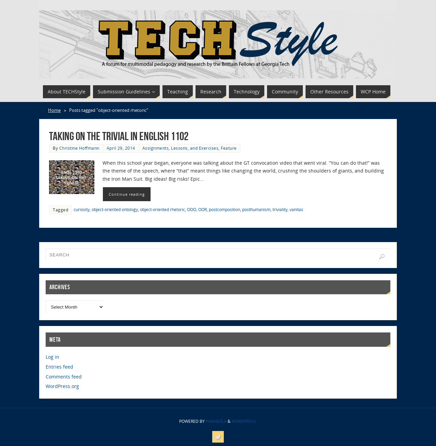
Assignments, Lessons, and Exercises (180, 148)
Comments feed (64, 376)
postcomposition (224, 209)
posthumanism (256, 209)
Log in (52, 357)
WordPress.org (62, 386)
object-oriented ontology (115, 209)
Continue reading (127, 194)
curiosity (82, 209)
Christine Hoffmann (79, 148)
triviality (279, 209)
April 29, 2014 (121, 148)
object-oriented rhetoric (162, 209)
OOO (191, 209)
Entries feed (59, 366)
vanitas (296, 209)
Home (54, 110)
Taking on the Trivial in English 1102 (118, 136)
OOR (202, 209)
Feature (229, 148)
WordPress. (244, 421)
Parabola (216, 421)
